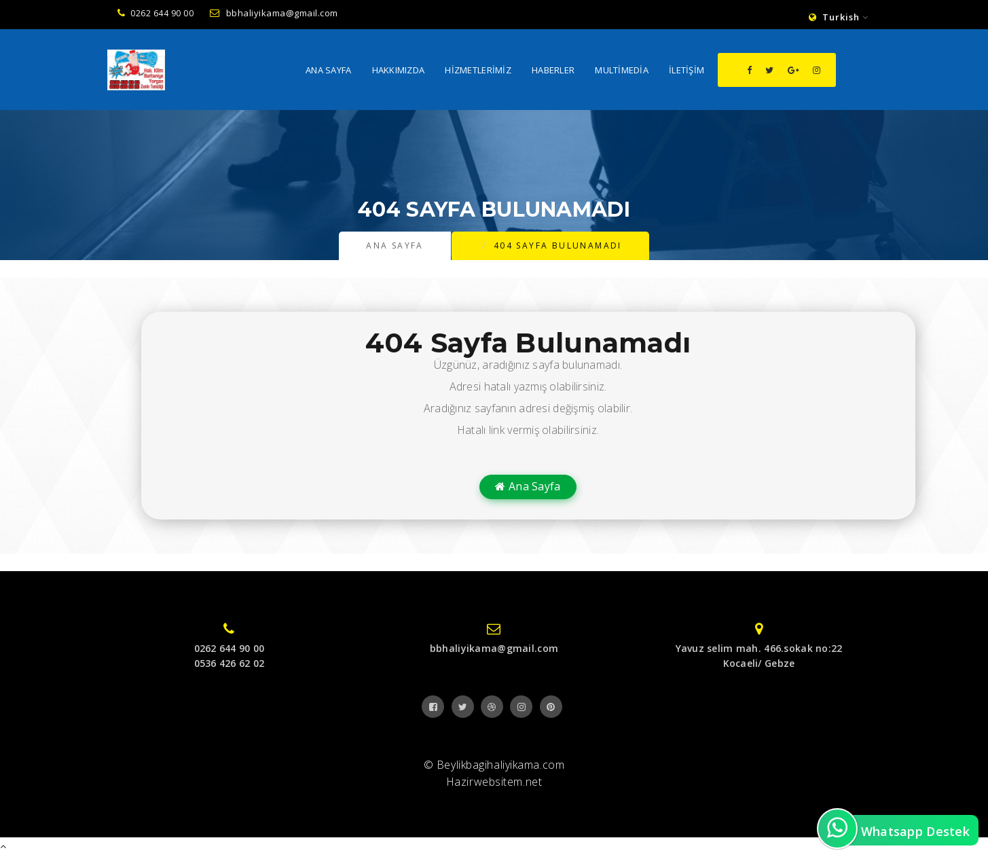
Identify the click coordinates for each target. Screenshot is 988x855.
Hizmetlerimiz (478, 71)
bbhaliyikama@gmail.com (274, 13)
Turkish (838, 17)
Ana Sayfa (329, 71)
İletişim (686, 71)
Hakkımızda (398, 71)
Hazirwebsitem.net (494, 781)
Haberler (553, 71)
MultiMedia (621, 71)
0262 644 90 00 (155, 13)
